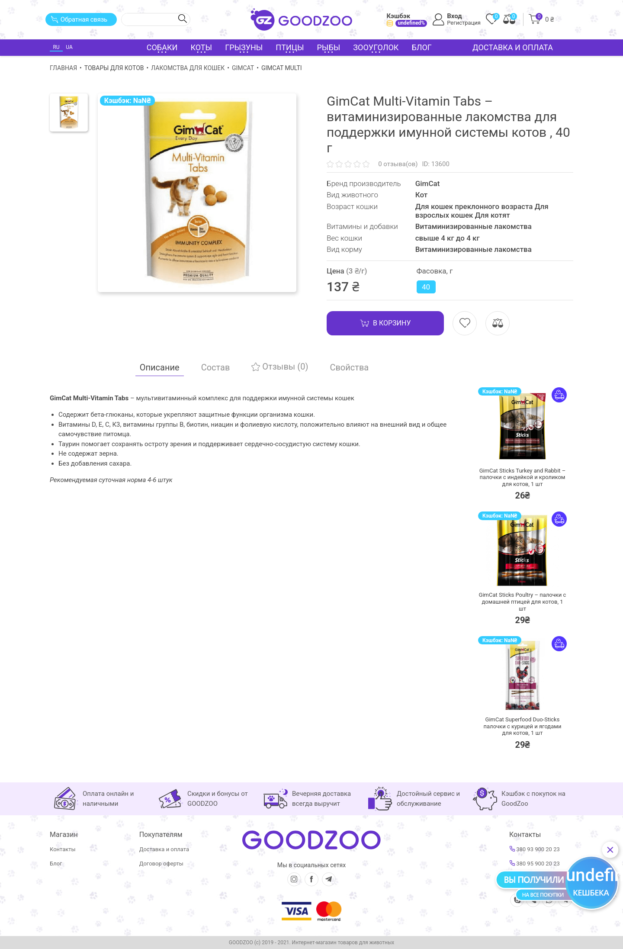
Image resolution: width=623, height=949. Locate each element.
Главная (63, 67)
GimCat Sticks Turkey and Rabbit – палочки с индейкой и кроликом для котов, (522, 477)
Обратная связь (79, 19)
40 (426, 287)
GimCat (243, 67)
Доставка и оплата (512, 47)
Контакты (63, 849)
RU (56, 47)
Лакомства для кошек (188, 67)
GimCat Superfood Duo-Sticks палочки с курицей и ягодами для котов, (523, 726)
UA (69, 47)
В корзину (385, 323)
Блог (421, 47)
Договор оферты (161, 863)
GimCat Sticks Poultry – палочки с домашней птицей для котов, (522, 601)
